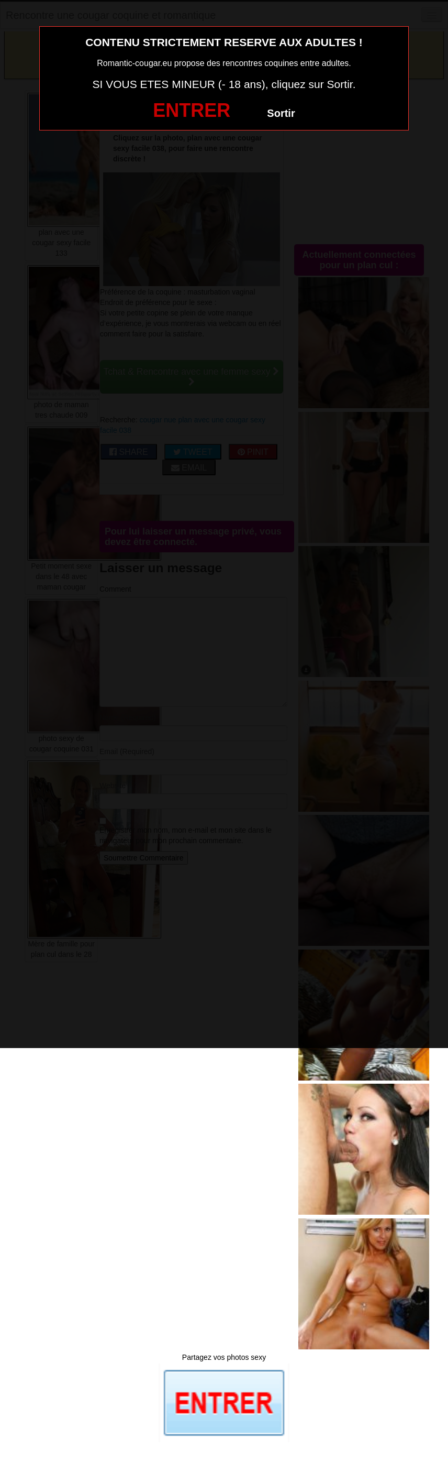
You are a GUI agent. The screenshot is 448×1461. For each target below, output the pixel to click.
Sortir (281, 113)
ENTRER (191, 110)
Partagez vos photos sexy (224, 1357)
